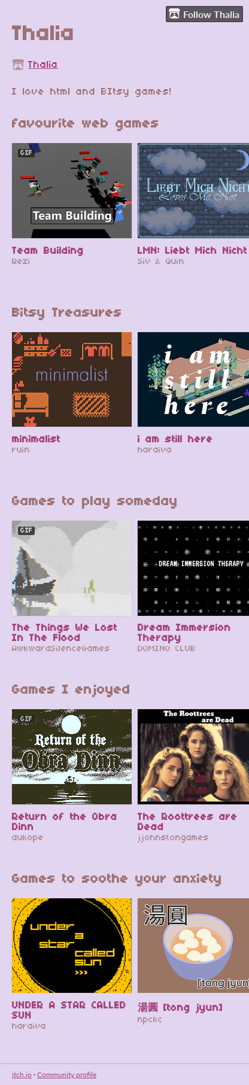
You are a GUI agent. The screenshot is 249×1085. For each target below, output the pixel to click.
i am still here (175, 439)
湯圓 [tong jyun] (180, 1008)
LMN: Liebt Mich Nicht (192, 251)
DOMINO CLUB (167, 649)
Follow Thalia (204, 14)
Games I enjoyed (71, 690)
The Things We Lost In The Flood (64, 633)
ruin (21, 450)
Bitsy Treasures (67, 313)
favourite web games (85, 124)
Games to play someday (95, 502)
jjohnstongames (173, 838)
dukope (28, 838)
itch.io (22, 1074)
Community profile (66, 1074)
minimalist (36, 439)
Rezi (21, 261)
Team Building (48, 251)
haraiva (155, 450)
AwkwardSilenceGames (61, 649)
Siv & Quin (161, 261)
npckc (150, 1020)
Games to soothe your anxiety (117, 879)
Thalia (43, 65)
